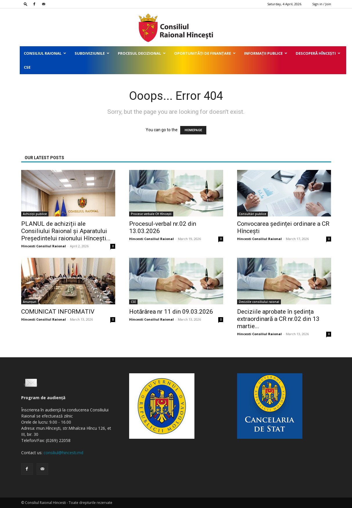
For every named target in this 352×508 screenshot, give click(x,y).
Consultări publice (252, 214)
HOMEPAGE (193, 130)
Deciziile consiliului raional (259, 302)
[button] (25, 4)
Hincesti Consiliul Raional (43, 246)
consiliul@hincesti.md (63, 452)
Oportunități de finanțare (205, 53)
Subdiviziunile (92, 53)
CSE (27, 67)
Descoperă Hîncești (318, 53)
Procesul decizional (142, 53)
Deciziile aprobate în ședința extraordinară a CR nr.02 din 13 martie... (278, 319)
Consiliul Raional (45, 53)
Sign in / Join (321, 4)
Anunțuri (29, 302)
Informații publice (265, 53)
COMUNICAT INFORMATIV (57, 311)
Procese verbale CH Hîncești (151, 214)
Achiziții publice (35, 214)
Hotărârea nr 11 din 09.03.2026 (171, 311)
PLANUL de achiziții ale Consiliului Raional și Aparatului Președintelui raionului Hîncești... (66, 231)
